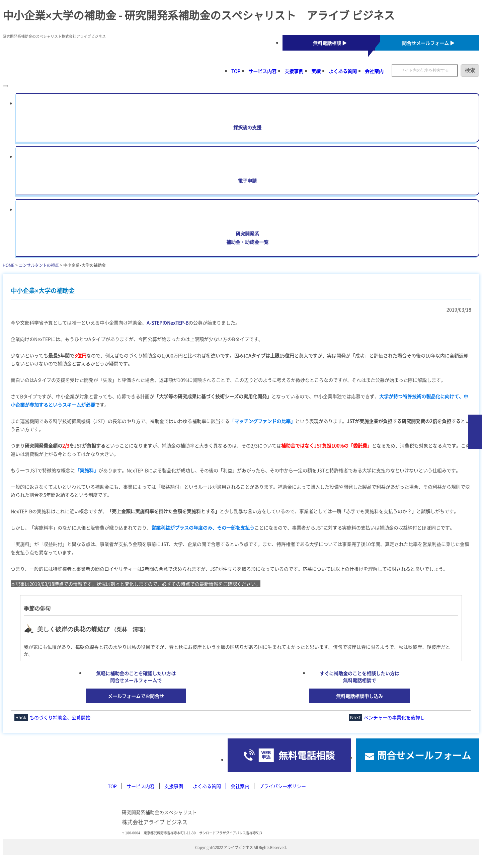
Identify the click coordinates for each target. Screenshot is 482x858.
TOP (235, 71)
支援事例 (294, 71)
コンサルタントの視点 (39, 265)
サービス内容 (262, 71)
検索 (470, 70)
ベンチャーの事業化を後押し (394, 717)
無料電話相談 (306, 755)
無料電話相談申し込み (359, 696)
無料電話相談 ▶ (330, 43)
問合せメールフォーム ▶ (428, 43)
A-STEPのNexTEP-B (167, 322)
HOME (8, 265)
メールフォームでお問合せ (136, 696)
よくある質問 (343, 71)
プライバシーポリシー (282, 786)
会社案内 (374, 71)
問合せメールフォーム (424, 755)
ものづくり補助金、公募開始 (59, 717)
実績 (316, 71)
